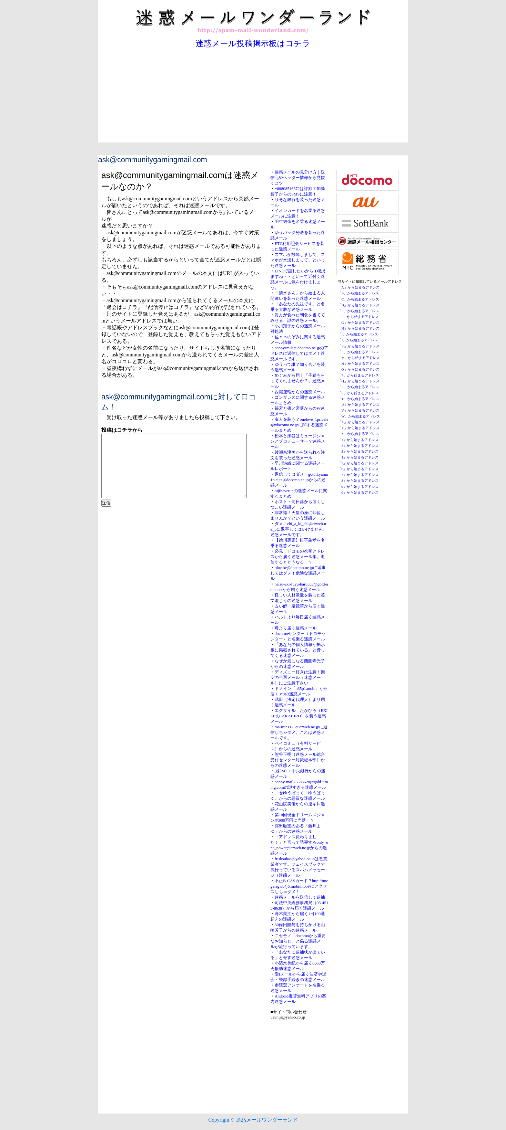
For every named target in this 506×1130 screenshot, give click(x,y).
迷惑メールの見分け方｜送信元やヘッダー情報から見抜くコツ (297, 177)
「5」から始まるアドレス (358, 463)
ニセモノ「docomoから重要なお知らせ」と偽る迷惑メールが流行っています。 (298, 941)
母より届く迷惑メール (296, 628)
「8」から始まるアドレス (358, 480)
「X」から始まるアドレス (359, 422)
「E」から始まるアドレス (358, 311)
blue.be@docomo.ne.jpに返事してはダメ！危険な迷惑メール (298, 573)
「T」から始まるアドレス (358, 399)
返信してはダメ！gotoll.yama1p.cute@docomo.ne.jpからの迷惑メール (299, 480)
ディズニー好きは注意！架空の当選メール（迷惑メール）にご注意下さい (297, 677)
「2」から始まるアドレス (358, 446)
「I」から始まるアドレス (358, 334)
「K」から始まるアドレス (359, 346)
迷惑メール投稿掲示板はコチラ (253, 43)
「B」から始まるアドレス (358, 293)
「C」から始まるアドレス (358, 299)
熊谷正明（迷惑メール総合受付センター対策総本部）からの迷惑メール (297, 760)
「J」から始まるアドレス (358, 340)
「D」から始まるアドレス (359, 305)
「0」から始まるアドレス (358, 492)
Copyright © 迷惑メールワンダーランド (253, 1120)
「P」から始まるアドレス (358, 375)
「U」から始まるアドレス (359, 405)
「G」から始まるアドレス (359, 322)
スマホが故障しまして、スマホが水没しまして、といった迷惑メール (297, 260)
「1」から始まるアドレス (358, 440)
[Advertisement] (253, 97)
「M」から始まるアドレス (359, 358)
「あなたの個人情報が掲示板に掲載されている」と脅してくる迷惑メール (297, 650)
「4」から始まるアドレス (358, 457)
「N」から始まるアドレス (359, 363)
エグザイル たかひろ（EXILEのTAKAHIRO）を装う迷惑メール (299, 716)
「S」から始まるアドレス (358, 393)
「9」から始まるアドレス (358, 487)
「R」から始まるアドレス (358, 387)
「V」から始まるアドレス (359, 410)
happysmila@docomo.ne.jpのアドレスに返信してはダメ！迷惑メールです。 (299, 353)
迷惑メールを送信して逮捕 (300, 897)
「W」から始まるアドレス (359, 416)
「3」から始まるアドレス (358, 451)
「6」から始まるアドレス (358, 469)
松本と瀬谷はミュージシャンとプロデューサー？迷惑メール (297, 441)
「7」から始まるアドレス (358, 475)
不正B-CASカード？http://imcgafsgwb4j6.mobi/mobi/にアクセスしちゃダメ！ (299, 886)
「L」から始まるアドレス (358, 352)
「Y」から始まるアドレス (359, 428)
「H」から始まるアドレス (359, 328)
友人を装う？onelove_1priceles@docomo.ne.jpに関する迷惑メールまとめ (299, 425)
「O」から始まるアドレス (359, 369)
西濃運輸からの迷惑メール (300, 392)
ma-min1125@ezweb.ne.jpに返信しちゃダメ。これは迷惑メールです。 (299, 732)
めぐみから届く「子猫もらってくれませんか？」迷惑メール (297, 381)
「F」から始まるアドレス (358, 317)
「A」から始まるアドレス (359, 287)
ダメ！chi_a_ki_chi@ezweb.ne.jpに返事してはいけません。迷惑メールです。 (298, 529)
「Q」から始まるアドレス (359, 381)
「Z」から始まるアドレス (358, 434)
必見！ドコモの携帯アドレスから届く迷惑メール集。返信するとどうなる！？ (297, 557)
